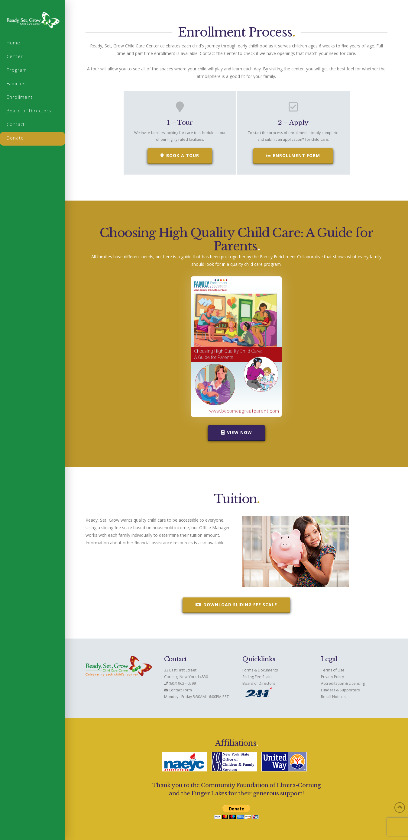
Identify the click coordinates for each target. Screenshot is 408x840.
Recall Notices (333, 696)
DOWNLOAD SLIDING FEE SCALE (236, 604)
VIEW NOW (236, 432)
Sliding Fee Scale (257, 676)
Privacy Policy (332, 676)
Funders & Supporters (340, 690)
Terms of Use (333, 670)
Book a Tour (179, 155)
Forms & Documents (260, 670)
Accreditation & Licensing (343, 683)
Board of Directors (258, 683)
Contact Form (180, 690)
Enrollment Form (293, 155)
